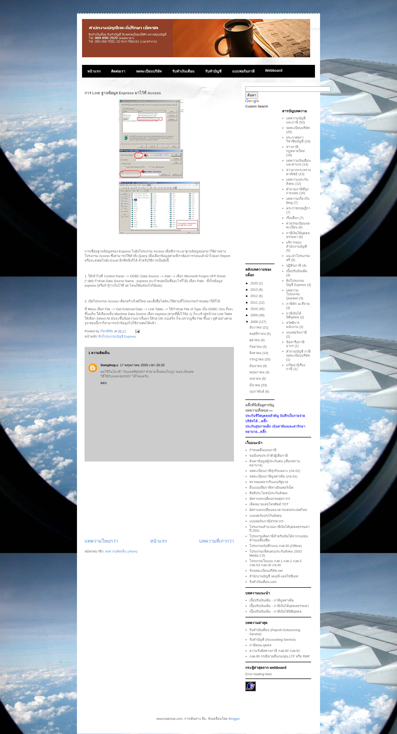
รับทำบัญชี (213, 71)
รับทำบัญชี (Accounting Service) (272, 639)
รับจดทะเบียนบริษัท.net (266, 571)
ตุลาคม (255, 340)
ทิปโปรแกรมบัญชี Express (117, 336)
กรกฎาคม (257, 359)
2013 (254, 289)
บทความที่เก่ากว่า (216, 541)
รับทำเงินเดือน (183, 71)
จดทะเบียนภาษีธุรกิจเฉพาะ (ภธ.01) (274, 471)
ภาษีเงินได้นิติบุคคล (293, 315)
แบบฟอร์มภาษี (243, 71)
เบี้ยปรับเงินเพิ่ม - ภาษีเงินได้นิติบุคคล (275, 611)
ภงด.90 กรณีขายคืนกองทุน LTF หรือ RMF (279, 656)
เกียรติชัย (107, 331)
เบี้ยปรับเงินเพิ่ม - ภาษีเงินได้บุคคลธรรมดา (279, 606)
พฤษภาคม (257, 372)
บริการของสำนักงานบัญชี (296, 244)
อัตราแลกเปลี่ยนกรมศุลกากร (269, 499)
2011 (254, 302)
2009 (254, 315)
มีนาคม (255, 385)
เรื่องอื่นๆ (292, 218)
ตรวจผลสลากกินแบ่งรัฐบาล (268, 482)
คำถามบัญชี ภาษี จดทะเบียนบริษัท (298, 353)
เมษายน (255, 378)
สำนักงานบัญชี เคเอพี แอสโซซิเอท (273, 576)
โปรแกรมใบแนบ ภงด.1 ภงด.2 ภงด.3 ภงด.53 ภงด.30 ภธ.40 (275, 563)
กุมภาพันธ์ (257, 391)
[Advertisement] (159, 499)
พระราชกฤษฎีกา (298, 208)
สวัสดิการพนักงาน (293, 325)
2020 (254, 283)
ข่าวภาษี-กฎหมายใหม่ (295, 149)
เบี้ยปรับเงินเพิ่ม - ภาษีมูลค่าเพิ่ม (271, 600)
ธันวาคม (256, 327)
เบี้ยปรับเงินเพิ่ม (296, 271)
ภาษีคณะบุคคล (260, 645)
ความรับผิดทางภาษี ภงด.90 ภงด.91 (274, 651)
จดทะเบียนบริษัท (149, 71)
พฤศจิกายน (258, 334)
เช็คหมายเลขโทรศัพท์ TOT (268, 504)
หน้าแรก (94, 71)
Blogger (234, 719)
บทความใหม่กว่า (101, 541)
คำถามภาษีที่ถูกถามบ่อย (297, 191)
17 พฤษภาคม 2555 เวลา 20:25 (142, 365)
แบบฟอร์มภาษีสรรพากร (266, 521)
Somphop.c (109, 365)
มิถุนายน (256, 366)
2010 (254, 309)
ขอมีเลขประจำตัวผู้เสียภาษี (268, 455)
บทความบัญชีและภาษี (296, 120)
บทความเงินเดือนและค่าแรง (298, 163)
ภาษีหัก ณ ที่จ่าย (298, 304)
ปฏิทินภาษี (293, 265)
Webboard (273, 70)
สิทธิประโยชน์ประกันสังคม (268, 493)
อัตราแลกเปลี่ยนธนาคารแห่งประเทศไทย (278, 510)
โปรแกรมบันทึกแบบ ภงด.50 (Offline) (275, 546)
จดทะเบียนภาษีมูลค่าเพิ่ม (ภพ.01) (273, 476)
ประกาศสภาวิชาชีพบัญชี (295, 139)
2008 (254, 322)
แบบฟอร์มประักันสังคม (265, 516)
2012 (254, 296)
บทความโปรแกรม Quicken (293, 294)
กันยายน (256, 346)
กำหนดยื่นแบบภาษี (262, 450)
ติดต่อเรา (118, 71)
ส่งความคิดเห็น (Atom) (121, 551)
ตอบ (104, 383)
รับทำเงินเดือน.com (262, 582)
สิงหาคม (256, 353)
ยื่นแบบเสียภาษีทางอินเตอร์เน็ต (271, 487)
